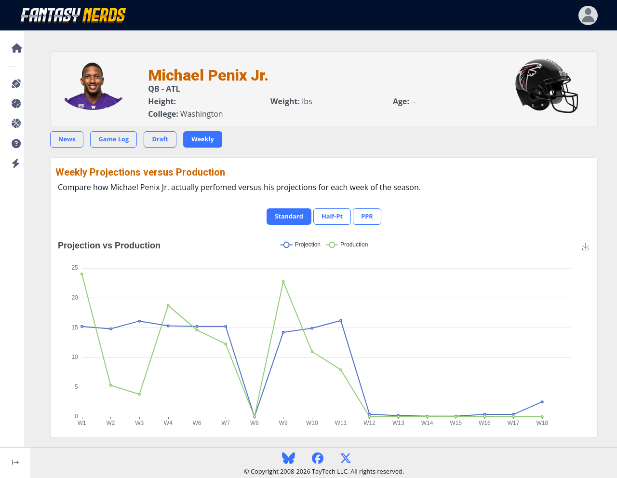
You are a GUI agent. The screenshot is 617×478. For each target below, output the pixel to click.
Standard (289, 216)
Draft (160, 139)
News (66, 139)
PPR (367, 216)
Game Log (113, 139)
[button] (15, 144)
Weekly (202, 139)
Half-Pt (332, 216)
